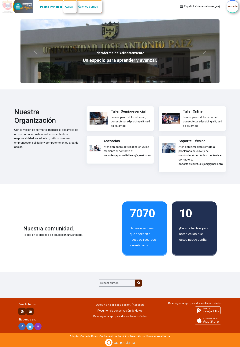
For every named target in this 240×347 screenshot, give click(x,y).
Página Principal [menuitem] (51, 7)
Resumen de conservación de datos (120, 310)
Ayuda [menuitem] (69, 6)
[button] (201, 6)
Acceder (233, 6)
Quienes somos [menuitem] (88, 6)
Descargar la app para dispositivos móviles (120, 316)
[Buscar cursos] (117, 283)
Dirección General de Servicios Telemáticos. (118, 336)
